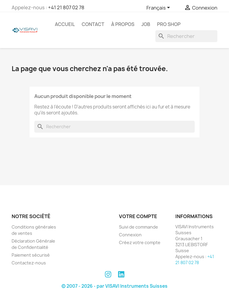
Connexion (130, 235)
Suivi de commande (138, 227)
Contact (93, 24)
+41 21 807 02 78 (66, 7)
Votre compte (138, 216)
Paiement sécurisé (31, 255)
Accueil (65, 24)
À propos (122, 24)
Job (145, 24)
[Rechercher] (186, 36)
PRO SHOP (169, 24)
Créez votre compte (139, 242)
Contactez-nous (29, 263)
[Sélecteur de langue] (159, 8)
